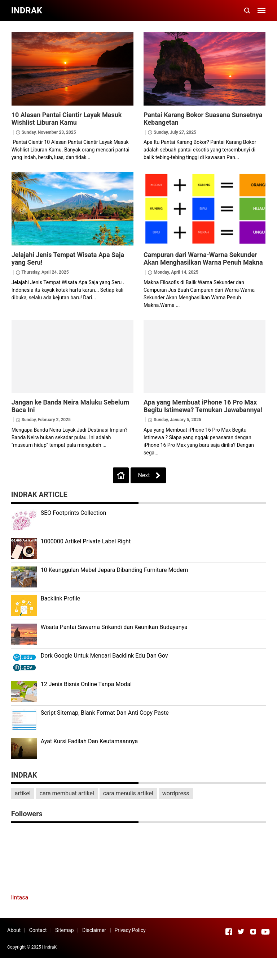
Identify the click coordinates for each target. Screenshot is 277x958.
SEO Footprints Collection (73, 512)
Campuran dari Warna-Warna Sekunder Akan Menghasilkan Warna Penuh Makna (203, 258)
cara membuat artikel (67, 793)
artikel (23, 793)
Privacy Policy (129, 930)
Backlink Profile (60, 598)
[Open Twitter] (241, 931)
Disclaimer (94, 930)
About (14, 930)
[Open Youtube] (265, 931)
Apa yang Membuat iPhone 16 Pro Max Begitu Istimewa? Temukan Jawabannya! (203, 406)
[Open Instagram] (253, 931)
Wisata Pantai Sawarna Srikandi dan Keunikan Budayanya (114, 627)
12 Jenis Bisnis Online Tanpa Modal (86, 684)
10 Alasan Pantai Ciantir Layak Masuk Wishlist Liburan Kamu (67, 118)
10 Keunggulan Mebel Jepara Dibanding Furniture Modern (114, 569)
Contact (38, 930)
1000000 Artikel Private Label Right (86, 541)
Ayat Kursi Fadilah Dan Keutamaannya (89, 741)
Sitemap (64, 930)
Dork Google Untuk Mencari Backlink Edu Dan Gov (104, 655)
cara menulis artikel (128, 793)
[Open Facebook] (228, 931)
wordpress (175, 793)
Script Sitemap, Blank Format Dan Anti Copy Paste (105, 712)
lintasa (19, 897)
